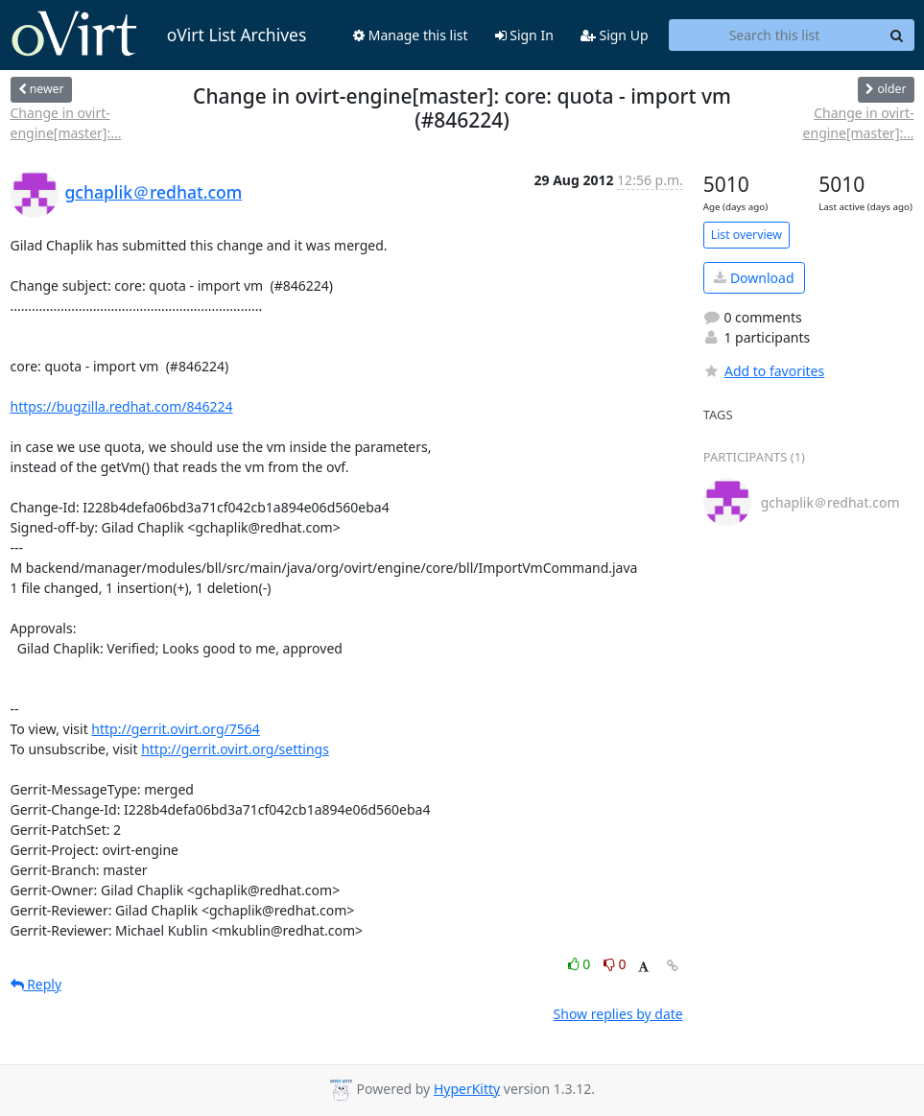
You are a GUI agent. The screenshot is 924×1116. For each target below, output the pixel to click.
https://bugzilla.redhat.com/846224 (122, 406)
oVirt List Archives (159, 35)
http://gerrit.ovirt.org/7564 (175, 729)
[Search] (897, 35)
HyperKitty (467, 1089)
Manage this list (410, 35)
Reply (36, 984)
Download (754, 278)
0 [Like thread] (581, 964)
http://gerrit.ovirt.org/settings (235, 749)
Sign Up (614, 35)
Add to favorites (763, 371)
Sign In (524, 35)
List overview (746, 234)
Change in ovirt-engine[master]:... (66, 123)
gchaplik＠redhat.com (154, 191)
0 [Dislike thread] (615, 964)
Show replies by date (618, 1014)
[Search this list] (775, 35)
